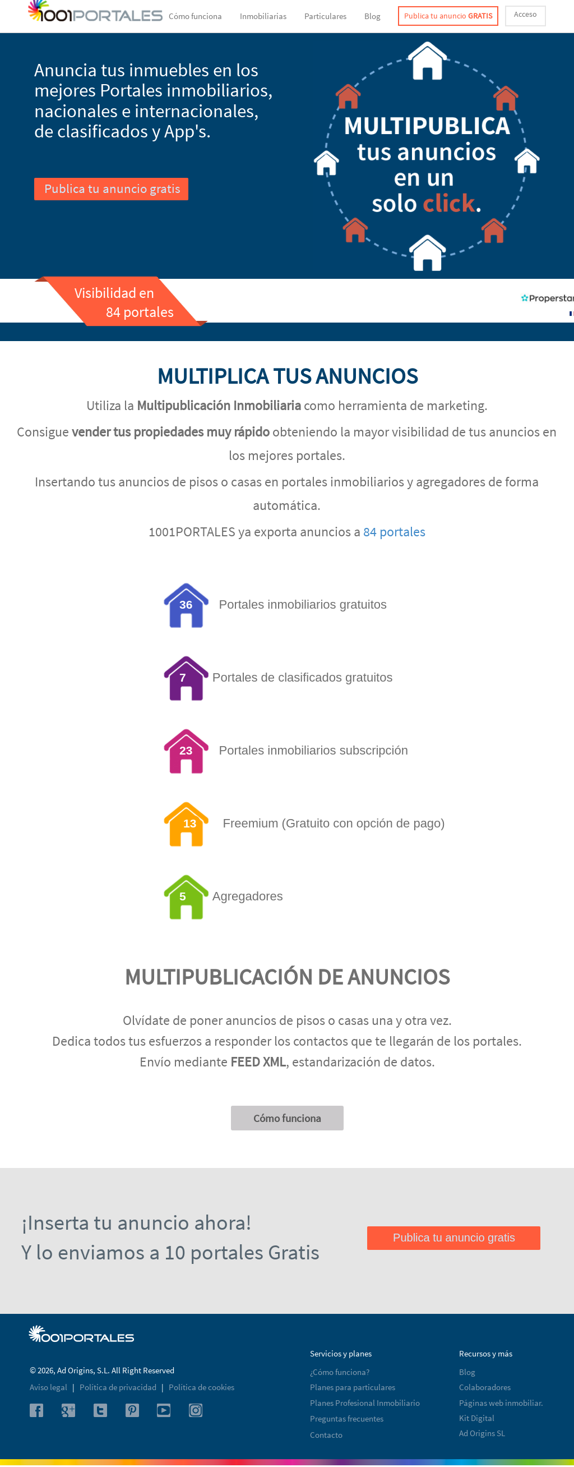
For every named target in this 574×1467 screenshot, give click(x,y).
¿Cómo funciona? (339, 1372)
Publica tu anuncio (448, 16)
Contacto (326, 1434)
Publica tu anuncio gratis (112, 188)
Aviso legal (49, 1387)
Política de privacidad (119, 1387)
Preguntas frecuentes (346, 1418)
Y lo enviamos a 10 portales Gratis (170, 1252)
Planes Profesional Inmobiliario (365, 1402)
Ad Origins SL (482, 1433)
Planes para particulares (352, 1387)
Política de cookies (201, 1387)
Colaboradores (485, 1387)
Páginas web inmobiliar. (501, 1402)
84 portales (394, 531)
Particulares (325, 16)
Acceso (525, 14)
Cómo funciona (195, 16)
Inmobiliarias (263, 16)
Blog (372, 16)
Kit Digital (476, 1418)
